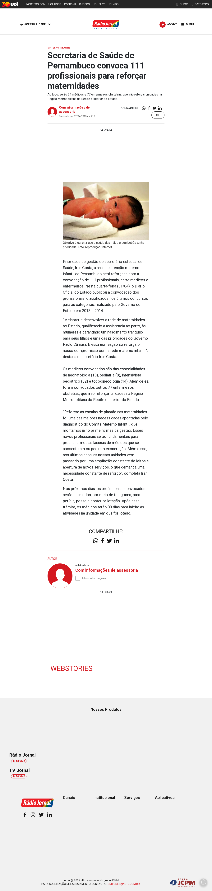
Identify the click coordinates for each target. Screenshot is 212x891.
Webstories (71, 668)
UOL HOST (54, 4)
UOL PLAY (99, 4)
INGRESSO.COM (35, 4)
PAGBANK (70, 4)
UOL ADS (113, 4)
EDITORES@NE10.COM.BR (124, 883)
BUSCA (182, 4)
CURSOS (84, 4)
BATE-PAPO (200, 4)
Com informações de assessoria (106, 570)
